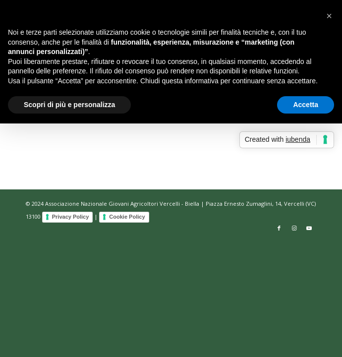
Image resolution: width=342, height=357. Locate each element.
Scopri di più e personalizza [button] (69, 105)
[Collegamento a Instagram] (293, 228)
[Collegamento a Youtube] (308, 228)
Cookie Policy (127, 217)
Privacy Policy (70, 217)
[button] (329, 16)
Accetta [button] (305, 105)
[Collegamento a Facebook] (279, 228)
